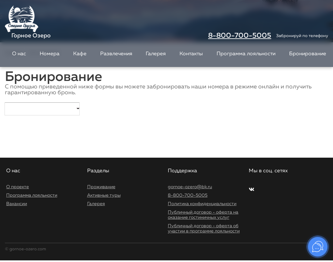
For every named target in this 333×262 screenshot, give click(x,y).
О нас (19, 54)
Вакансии (16, 204)
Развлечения (116, 54)
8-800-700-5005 (239, 35)
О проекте (17, 187)
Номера (50, 54)
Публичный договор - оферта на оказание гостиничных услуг (203, 215)
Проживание (101, 187)
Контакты (191, 54)
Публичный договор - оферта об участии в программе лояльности (204, 228)
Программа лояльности (246, 54)
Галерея (156, 54)
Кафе (80, 54)
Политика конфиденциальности (202, 204)
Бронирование (307, 54)
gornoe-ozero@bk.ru (190, 187)
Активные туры (104, 195)
